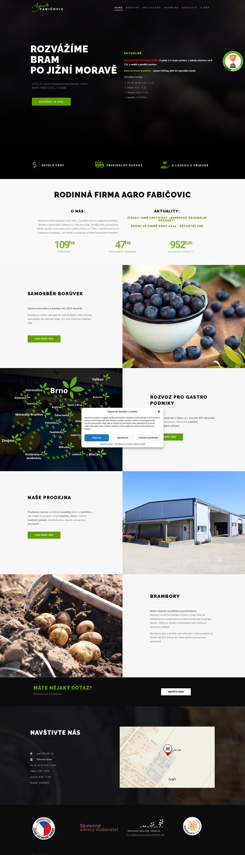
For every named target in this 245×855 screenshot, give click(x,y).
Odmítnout (122, 437)
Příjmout (96, 437)
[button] (158, 411)
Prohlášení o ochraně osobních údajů (129, 444)
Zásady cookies (106, 444)
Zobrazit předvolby (148, 437)
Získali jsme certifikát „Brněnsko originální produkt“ (167, 219)
